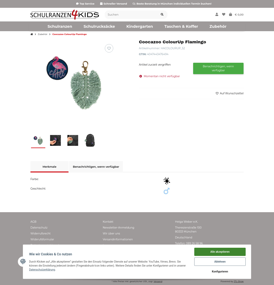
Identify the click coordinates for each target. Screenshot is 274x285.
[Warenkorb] (236, 15)
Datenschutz (38, 227)
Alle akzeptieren (219, 251)
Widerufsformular (42, 239)
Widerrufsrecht (40, 233)
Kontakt (108, 221)
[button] (216, 15)
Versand (158, 281)
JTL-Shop (239, 281)
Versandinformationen (118, 239)
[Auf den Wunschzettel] (109, 48)
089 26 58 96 (194, 243)
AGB (33, 221)
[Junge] (167, 190)
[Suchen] (131, 14)
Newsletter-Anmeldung (118, 227)
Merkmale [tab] (50, 166)
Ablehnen (219, 261)
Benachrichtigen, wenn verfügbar (218, 68)
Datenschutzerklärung (42, 269)
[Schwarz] (167, 181)
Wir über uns (111, 233)
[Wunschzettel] (223, 15)
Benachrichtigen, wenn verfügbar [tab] (96, 166)
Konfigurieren (220, 271)
